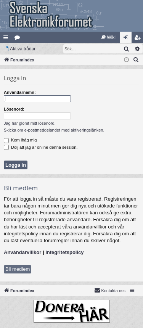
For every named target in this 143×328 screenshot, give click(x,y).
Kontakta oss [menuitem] (109, 290)
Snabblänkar (7, 39)
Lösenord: (14, 109)
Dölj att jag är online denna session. (40, 147)
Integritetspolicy (64, 252)
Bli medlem (17, 269)
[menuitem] (108, 37)
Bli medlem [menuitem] (139, 39)
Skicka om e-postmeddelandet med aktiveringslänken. (54, 130)
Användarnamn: (20, 92)
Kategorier (18, 39)
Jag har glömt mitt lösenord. (30, 123)
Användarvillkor (22, 252)
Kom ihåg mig (20, 140)
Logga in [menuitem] (128, 39)
